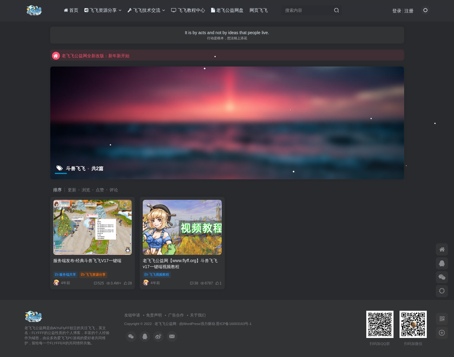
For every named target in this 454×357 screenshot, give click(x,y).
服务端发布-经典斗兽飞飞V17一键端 (87, 260)
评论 (113, 189)
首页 (71, 10)
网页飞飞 (259, 10)
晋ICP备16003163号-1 (234, 324)
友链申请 (132, 315)
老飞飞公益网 (165, 324)
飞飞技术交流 (146, 10)
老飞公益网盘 (227, 10)
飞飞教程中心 (188, 10)
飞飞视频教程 (157, 274)
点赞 (100, 189)
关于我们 (198, 315)
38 (194, 283)
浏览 (86, 189)
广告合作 (176, 315)
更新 (72, 189)
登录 (396, 10)
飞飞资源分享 (103, 10)
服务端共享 (65, 274)
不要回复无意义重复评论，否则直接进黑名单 (99, 50)
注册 (408, 10)
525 (99, 283)
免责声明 (154, 315)
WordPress (192, 324)
